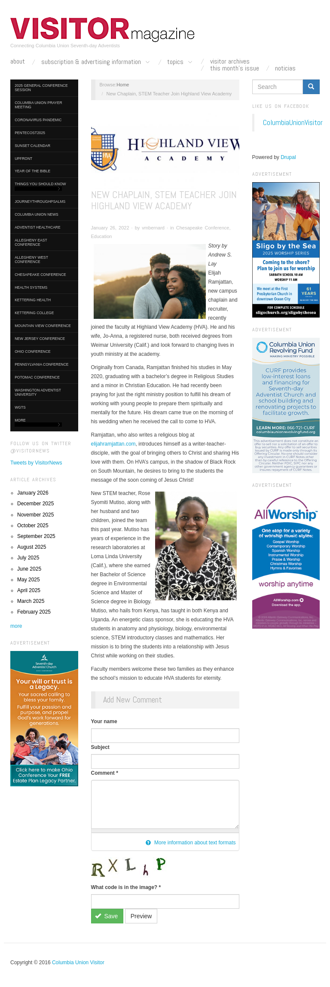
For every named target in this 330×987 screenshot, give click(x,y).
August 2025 (31, 547)
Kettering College (34, 313)
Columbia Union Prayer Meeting (38, 105)
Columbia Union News (36, 214)
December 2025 (35, 504)
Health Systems (31, 287)
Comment (104, 773)
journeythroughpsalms (40, 201)
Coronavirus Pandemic (38, 120)
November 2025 (35, 515)
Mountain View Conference (43, 326)
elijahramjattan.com (113, 444)
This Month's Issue (234, 68)
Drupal (288, 157)
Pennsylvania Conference (41, 364)
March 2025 (30, 601)
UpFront (23, 158)
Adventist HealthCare (37, 227)
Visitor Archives (230, 61)
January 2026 (33, 493)
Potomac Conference (37, 377)
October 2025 (33, 526)
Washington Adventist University (38, 392)
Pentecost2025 (30, 133)
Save (106, 916)
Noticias (285, 68)
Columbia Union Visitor (78, 962)
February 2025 (34, 612)
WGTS (20, 407)
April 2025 (28, 590)
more (16, 626)
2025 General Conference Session (41, 87)
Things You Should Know (40, 186)
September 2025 (36, 536)
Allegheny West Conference (31, 259)
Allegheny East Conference (31, 242)
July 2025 (28, 558)
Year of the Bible (32, 171)
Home (122, 84)
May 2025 (28, 580)
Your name (104, 721)
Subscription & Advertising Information (96, 62)
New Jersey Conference (40, 338)
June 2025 (29, 569)
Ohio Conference (33, 351)
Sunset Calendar (32, 146)
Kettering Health (33, 300)
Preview (141, 916)
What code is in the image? (126, 887)
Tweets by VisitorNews (36, 463)
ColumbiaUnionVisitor (293, 122)
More (38, 422)
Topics (180, 62)
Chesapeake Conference (40, 274)
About (17, 61)
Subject (100, 747)
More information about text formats (191, 843)
